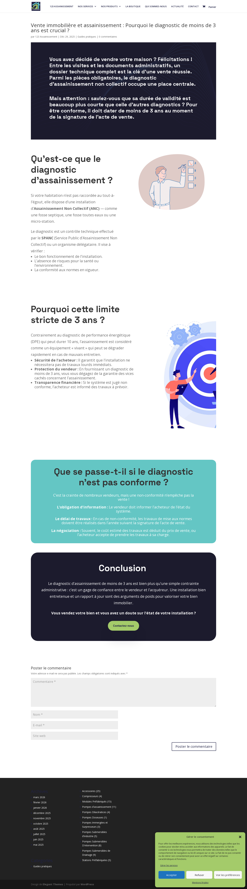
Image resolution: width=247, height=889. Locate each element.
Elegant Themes (53, 884)
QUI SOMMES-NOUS (156, 6)
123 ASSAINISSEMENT (61, 6)
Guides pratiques (87, 36)
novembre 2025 (42, 818)
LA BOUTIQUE (133, 6)
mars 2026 (39, 797)
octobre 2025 (40, 823)
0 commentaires (108, 36)
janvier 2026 (40, 807)
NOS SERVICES (85, 6)
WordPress (87, 884)
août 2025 (39, 828)
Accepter (171, 875)
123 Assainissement (46, 36)
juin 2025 (38, 839)
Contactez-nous (123, 625)
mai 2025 (38, 844)
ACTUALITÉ (177, 6)
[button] (240, 837)
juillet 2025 (39, 834)
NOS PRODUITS (109, 6)
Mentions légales (200, 882)
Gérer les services (169, 865)
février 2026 (39, 802)
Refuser (199, 875)
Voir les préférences (228, 875)
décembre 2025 (42, 813)
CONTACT (193, 6)
